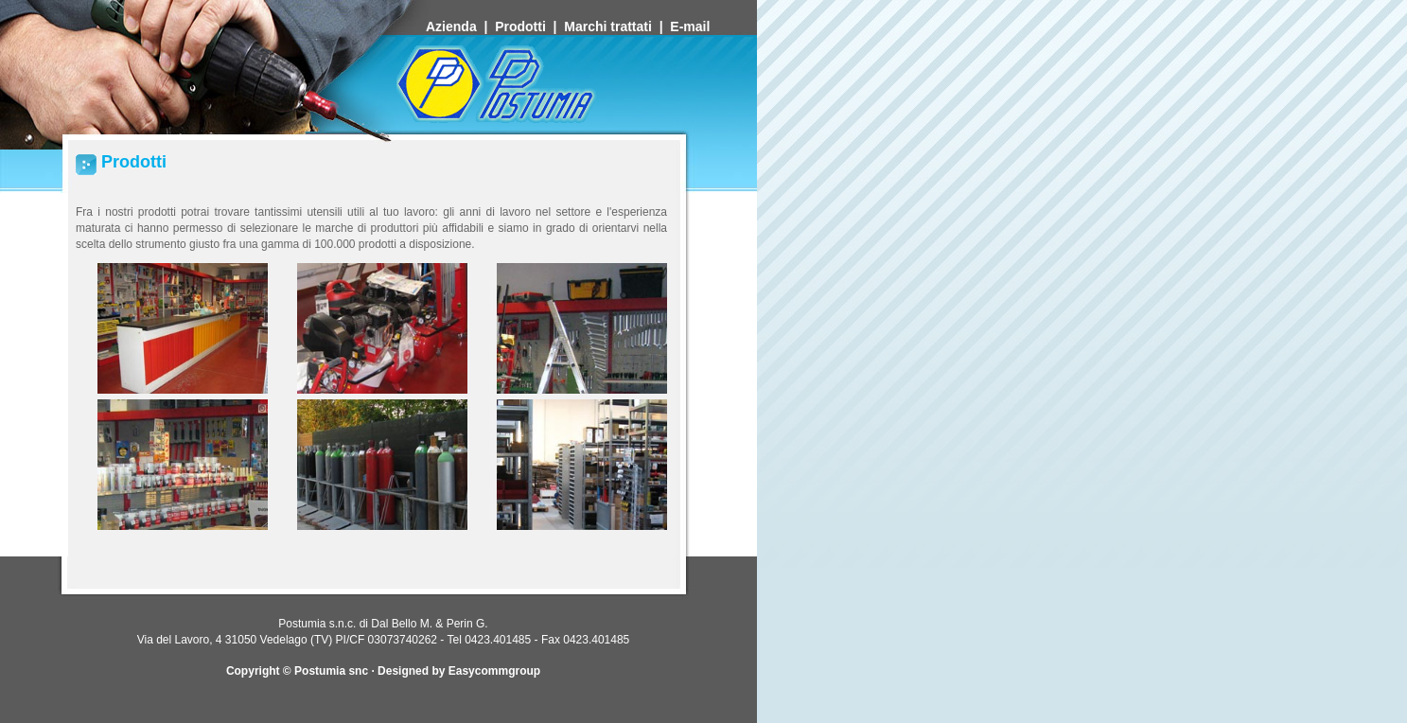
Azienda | (460, 26)
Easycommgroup (494, 671)
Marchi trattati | (617, 26)
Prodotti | (529, 26)
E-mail (691, 26)
